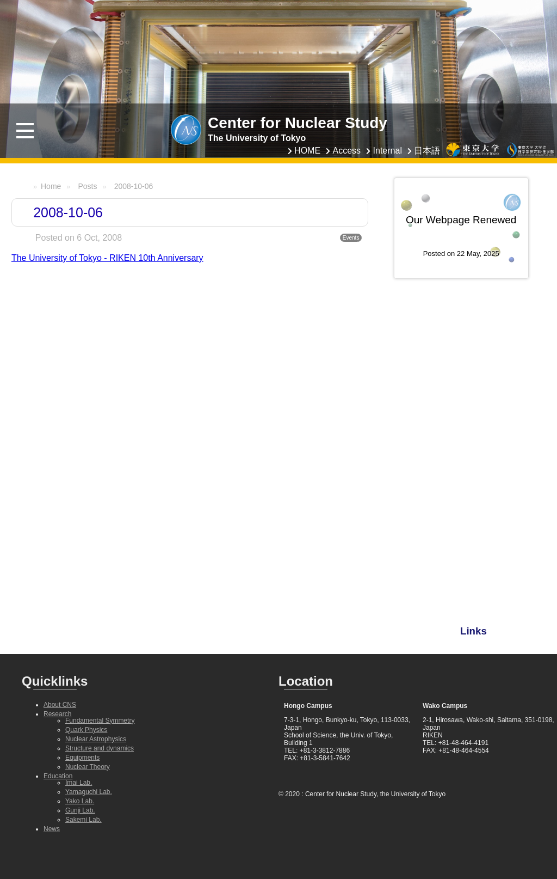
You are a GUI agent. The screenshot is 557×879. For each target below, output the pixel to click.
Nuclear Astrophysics (95, 739)
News (52, 829)
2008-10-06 (133, 186)
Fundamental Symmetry (99, 720)
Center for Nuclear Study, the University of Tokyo (375, 794)
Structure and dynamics (99, 748)
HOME (307, 150)
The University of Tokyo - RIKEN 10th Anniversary (107, 258)
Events (351, 238)
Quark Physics (86, 730)
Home (51, 186)
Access (347, 150)
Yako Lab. (79, 801)
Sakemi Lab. (83, 819)
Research (57, 714)
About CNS (60, 705)
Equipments (82, 757)
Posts (87, 186)
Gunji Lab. (80, 810)
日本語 (427, 150)
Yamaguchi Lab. (88, 792)
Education (58, 776)
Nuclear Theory (87, 767)
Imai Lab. (78, 782)
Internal (387, 150)
